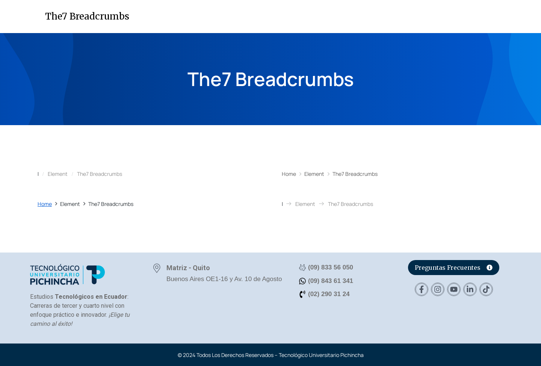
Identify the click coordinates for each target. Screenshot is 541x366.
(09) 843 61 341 (330, 280)
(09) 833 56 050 (330, 267)
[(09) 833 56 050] (302, 267)
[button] (520, 19)
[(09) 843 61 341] (302, 281)
